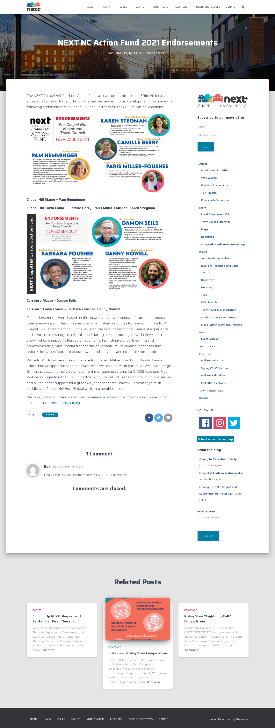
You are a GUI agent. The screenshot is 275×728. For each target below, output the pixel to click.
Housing (206, 287)
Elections (182, 7)
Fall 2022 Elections (213, 375)
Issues (124, 7)
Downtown (208, 280)
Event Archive (209, 339)
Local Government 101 (215, 214)
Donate (230, 7)
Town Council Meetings (215, 222)
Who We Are (209, 178)
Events (141, 7)
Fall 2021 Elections (213, 360)
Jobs (204, 295)
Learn (108, 7)
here (105, 397)
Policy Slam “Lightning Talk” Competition (208, 619)
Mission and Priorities (215, 170)
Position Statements (214, 185)
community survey (64, 403)
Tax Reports (209, 193)
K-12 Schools (209, 302)
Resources (207, 237)
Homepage (50, 414)
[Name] (223, 126)
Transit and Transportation (218, 310)
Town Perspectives (208, 7)
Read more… (48, 650)
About (92, 7)
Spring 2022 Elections (215, 368)
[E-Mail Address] (223, 135)
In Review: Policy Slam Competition (137, 653)
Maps (204, 229)
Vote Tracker (161, 7)
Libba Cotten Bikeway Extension (221, 325)
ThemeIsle (242, 719)
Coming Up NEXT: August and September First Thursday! (57, 619)
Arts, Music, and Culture (216, 258)
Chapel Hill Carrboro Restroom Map (223, 244)
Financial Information (215, 200)
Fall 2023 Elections (213, 383)
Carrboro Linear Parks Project (219, 317)
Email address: (212, 515)
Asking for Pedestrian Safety (218, 459)
